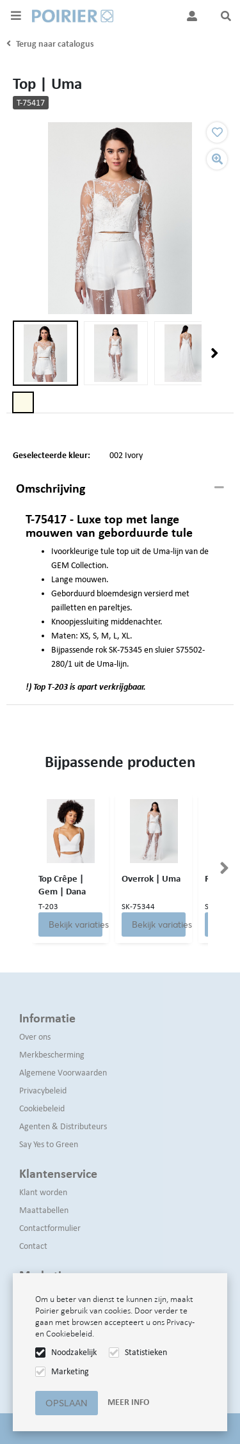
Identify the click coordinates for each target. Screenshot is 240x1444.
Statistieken (146, 1352)
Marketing (70, 1371)
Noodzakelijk (74, 1352)
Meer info (128, 1402)
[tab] (120, 488)
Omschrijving (50, 488)
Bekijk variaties (75, 924)
